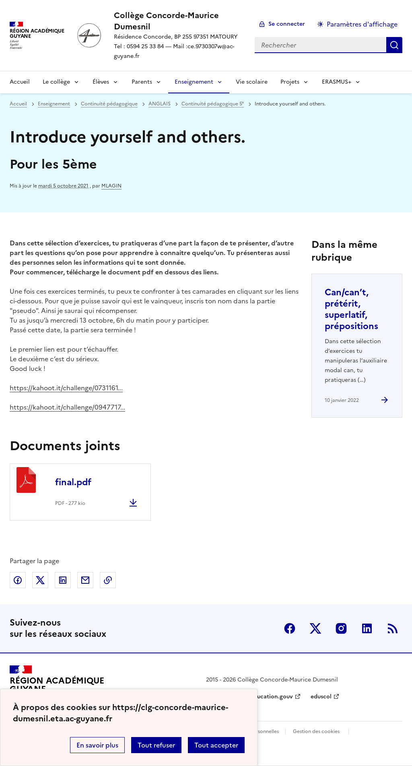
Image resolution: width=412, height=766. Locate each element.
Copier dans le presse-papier (108, 580)
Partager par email (85, 580)
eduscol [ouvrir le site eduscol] (321, 696)
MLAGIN (111, 185)
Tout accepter (216, 745)
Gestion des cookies (316, 731)
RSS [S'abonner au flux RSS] (392, 628)
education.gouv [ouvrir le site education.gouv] (271, 696)
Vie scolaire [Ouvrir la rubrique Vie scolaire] (252, 82)
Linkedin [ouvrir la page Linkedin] (367, 628)
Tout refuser (156, 745)
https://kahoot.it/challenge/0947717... (67, 407)
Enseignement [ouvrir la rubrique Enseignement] (54, 103)
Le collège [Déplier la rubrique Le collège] (56, 82)
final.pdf (73, 482)
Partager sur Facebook (18, 580)
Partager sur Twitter (40, 580)
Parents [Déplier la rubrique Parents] (142, 82)
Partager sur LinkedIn (63, 580)
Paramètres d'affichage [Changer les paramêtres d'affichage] (362, 24)
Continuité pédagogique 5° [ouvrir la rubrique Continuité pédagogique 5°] (212, 103)
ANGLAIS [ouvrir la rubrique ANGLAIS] (159, 103)
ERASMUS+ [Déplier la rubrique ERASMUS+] (336, 82)
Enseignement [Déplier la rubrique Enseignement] (194, 82)
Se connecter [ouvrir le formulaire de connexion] (286, 24)
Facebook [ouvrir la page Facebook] (289, 628)
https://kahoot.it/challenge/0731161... (66, 388)
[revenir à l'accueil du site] (178, 21)
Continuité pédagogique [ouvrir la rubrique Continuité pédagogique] (109, 103)
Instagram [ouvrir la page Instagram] (341, 628)
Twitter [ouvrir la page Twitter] (315, 628)
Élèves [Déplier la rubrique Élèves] (101, 82)
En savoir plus (97, 745)
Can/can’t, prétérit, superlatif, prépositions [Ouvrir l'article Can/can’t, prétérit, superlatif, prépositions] (351, 309)
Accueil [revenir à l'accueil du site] (20, 82)
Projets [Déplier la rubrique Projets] (289, 82)
